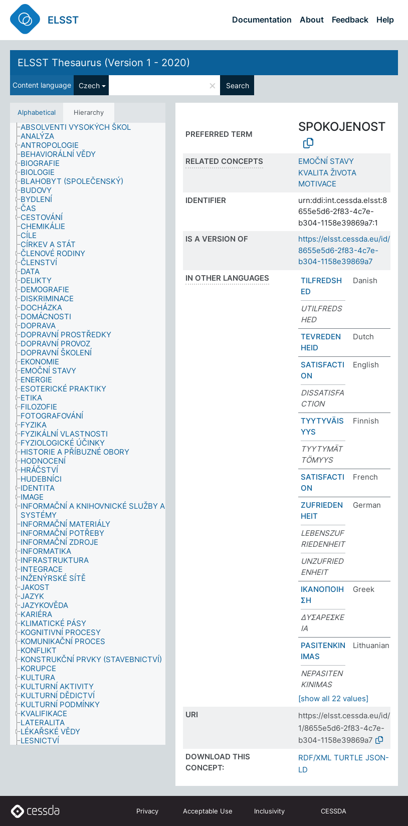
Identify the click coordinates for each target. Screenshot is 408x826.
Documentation (262, 20)
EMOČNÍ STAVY (326, 161)
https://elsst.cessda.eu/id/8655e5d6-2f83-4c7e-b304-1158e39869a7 (344, 250)
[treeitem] (80, 127)
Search (237, 85)
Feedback (350, 20)
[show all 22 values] (333, 698)
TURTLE (348, 757)
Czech (89, 85)
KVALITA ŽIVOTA (327, 172)
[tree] (87, 434)
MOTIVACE (317, 183)
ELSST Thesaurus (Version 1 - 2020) (104, 63)
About (312, 20)
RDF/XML (314, 757)
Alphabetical (37, 112)
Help (385, 20)
